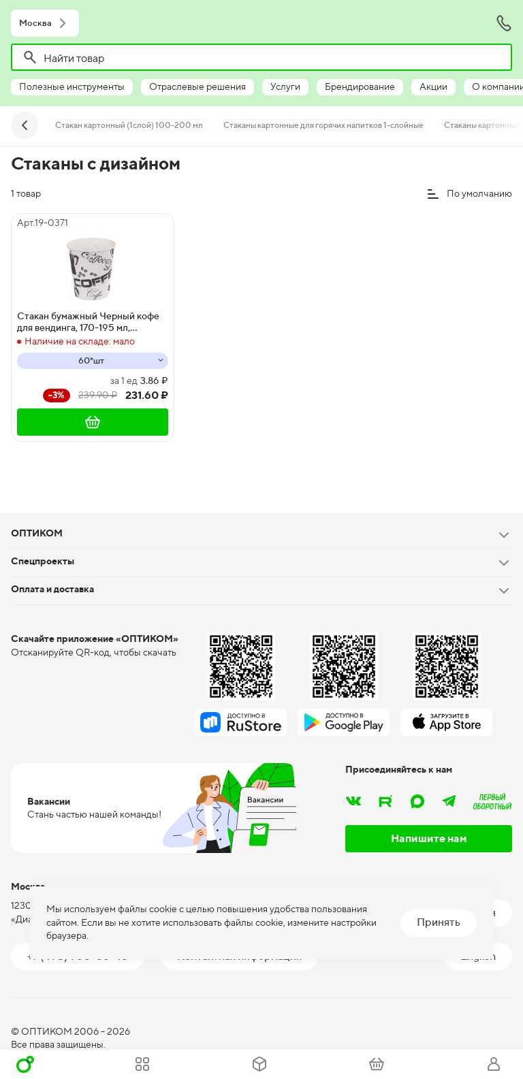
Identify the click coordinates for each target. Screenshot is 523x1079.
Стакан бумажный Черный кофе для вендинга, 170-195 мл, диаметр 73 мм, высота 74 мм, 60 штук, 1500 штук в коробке (88, 322)
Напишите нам (429, 838)
